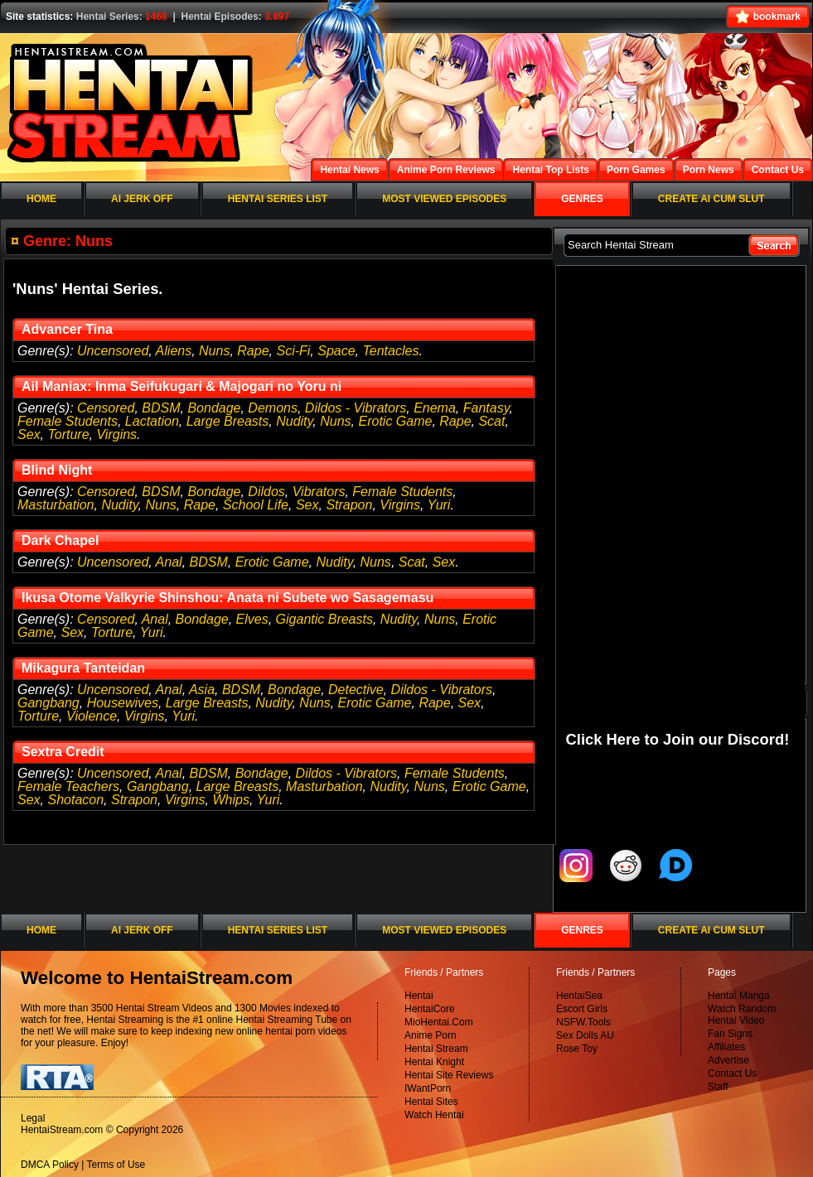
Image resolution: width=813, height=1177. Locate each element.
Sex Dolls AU (585, 1035)
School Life (255, 505)
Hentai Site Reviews (448, 1075)
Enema (435, 408)
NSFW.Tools (583, 1022)
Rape (253, 351)
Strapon (349, 505)
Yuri (439, 505)
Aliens (174, 351)
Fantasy (486, 408)
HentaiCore (429, 1009)
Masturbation (55, 505)
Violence (91, 716)
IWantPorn (427, 1088)
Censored (105, 408)
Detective (356, 690)
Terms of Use (116, 1164)
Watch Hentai (434, 1115)
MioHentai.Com (438, 1022)
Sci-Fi (293, 351)
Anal (169, 562)
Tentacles (391, 351)
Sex (29, 434)
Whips (230, 800)
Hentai (418, 995)
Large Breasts (227, 421)
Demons (273, 408)
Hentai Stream (436, 1048)
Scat (491, 421)
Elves (252, 619)
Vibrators (319, 492)
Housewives (122, 703)
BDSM (161, 408)
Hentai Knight (434, 1062)
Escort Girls (581, 1009)
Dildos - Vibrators (355, 408)
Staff (718, 1087)
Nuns (214, 351)
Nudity (294, 421)
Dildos (266, 492)
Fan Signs (730, 1034)
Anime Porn (430, 1035)
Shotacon (75, 800)
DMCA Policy (50, 1164)
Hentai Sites (431, 1101)
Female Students (67, 421)
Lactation (152, 421)
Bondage (213, 408)
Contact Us (732, 1073)
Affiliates (726, 1047)
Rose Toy (577, 1048)
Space (336, 351)
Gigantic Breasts (324, 619)
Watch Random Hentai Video (742, 1014)
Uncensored (112, 351)
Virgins (116, 434)
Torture (68, 434)
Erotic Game (395, 421)
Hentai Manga (739, 995)
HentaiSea (579, 995)
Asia (202, 690)
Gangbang (48, 703)
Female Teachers (68, 786)
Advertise (728, 1060)
